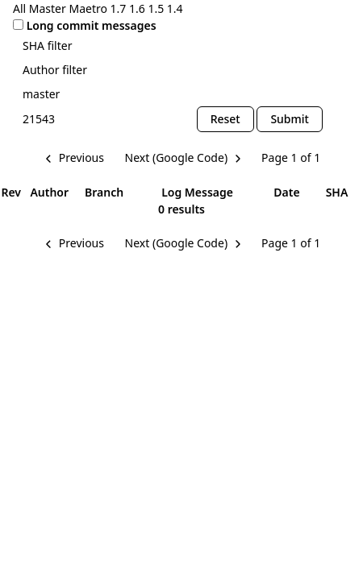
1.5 (156, 8)
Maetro (87, 8)
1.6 (137, 8)
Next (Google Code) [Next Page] (176, 157)
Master (47, 8)
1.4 (175, 8)
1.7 (119, 8)
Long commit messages (91, 25)
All (19, 8)
